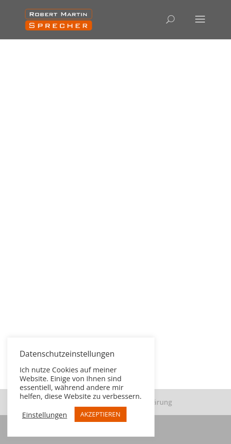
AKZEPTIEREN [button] (100, 414)
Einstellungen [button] (44, 414)
